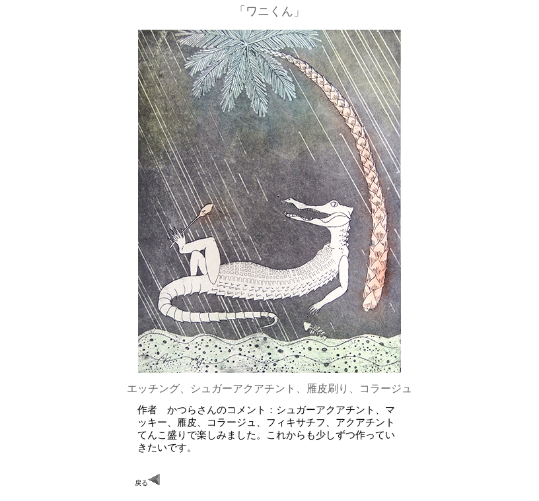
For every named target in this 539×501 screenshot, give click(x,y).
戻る (147, 480)
